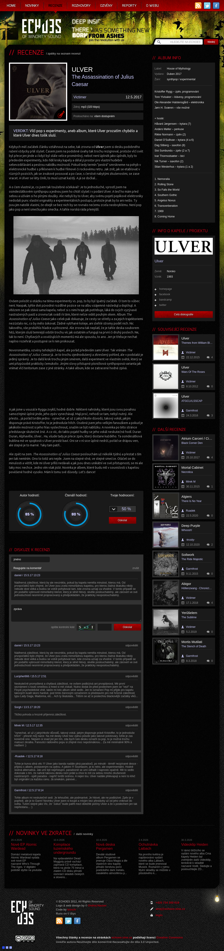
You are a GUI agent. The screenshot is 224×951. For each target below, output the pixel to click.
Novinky (32, 5)
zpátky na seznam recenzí (64, 53)
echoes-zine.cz (122, 937)
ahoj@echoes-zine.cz (170, 909)
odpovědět (131, 645)
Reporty (129, 5)
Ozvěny (106, 5)
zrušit (135, 568)
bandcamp (165, 299)
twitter (162, 305)
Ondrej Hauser (97, 905)
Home (11, 5)
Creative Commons (169, 937)
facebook (164, 294)
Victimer (79, 97)
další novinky (84, 834)
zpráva (76, 613)
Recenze (55, 5)
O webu (152, 5)
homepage (165, 289)
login (159, 915)
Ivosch (71, 909)
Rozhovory (81, 5)
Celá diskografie (183, 314)
